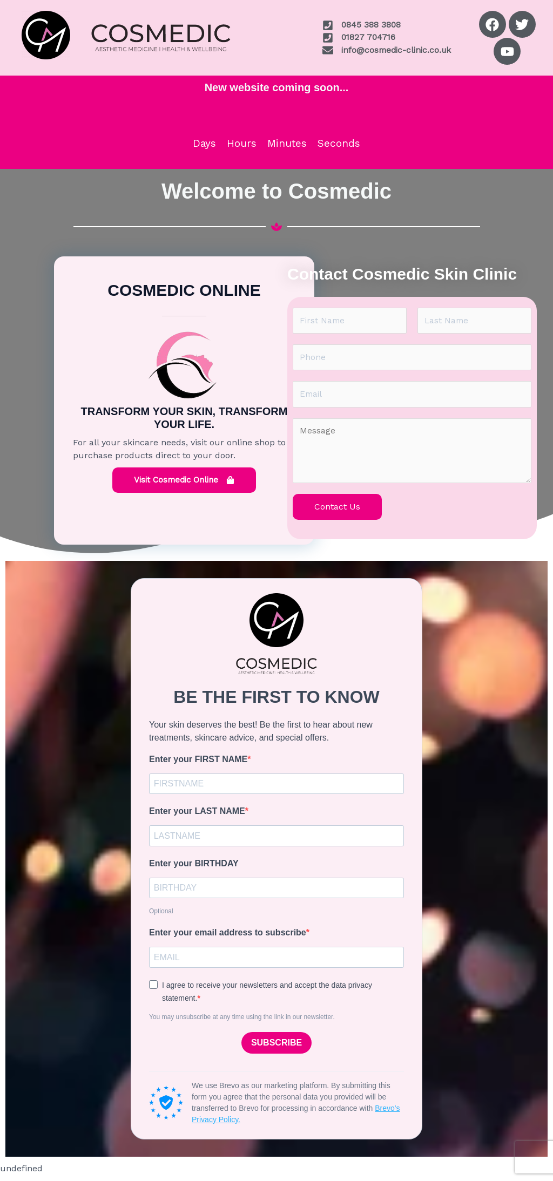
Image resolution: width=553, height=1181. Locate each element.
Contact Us (337, 509)
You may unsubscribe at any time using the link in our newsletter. (242, 1023)
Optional (161, 916)
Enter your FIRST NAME (198, 761)
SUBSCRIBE (276, 1049)
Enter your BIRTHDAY (194, 867)
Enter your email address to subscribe (227, 937)
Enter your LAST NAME (197, 814)
